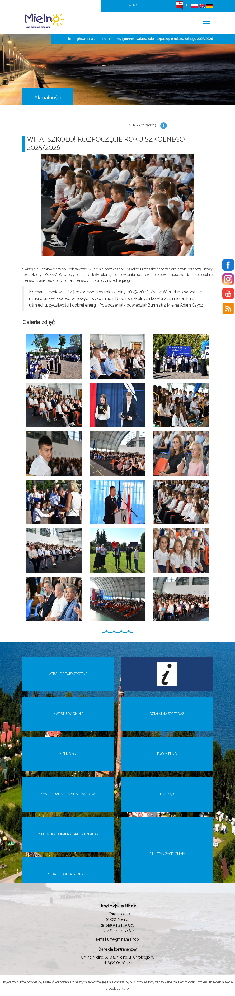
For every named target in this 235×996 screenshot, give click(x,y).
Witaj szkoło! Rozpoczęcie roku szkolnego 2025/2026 (175, 39)
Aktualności (99, 39)
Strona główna (77, 39)
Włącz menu (206, 20)
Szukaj (133, 5)
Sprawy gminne (122, 39)
